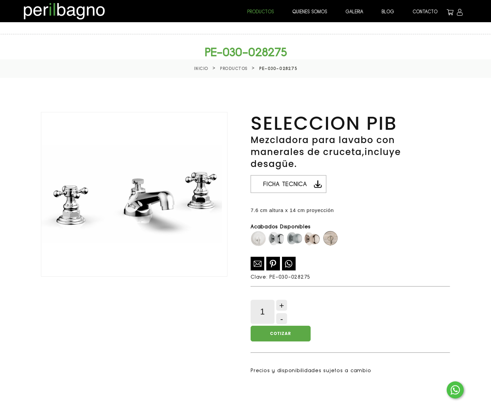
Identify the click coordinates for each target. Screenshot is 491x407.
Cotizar (280, 333)
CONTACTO (425, 11)
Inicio (201, 68)
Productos (234, 68)
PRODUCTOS (260, 11)
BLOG (388, 11)
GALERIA (354, 11)
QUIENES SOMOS (309, 11)
